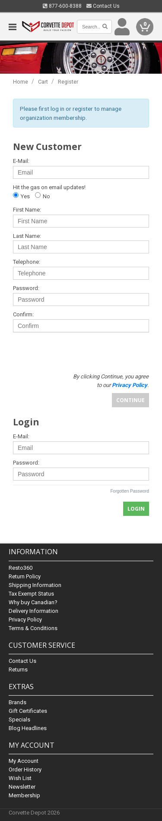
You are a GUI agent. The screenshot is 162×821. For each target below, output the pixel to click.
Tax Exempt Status (31, 593)
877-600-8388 (62, 6)
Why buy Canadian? (33, 602)
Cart (43, 81)
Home (20, 81)
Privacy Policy (25, 619)
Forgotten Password (130, 491)
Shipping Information (35, 585)
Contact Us (103, 6)
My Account (23, 761)
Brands (17, 702)
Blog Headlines (28, 728)
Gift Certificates (28, 711)
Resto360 (20, 568)
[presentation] (76, 351)
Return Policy (25, 576)
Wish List (20, 778)
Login (136, 508)
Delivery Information (33, 611)
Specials (19, 719)
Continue (130, 400)
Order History (25, 769)
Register (68, 81)
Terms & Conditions (33, 628)
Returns (18, 669)
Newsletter (22, 787)
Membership (24, 795)
